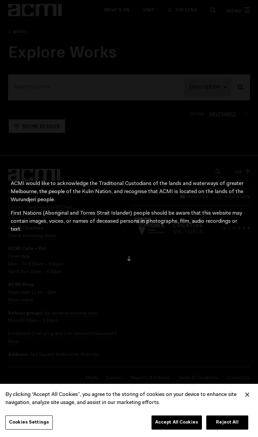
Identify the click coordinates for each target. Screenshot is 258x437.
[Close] (247, 396)
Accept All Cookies (176, 424)
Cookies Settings (29, 424)
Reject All (227, 424)
